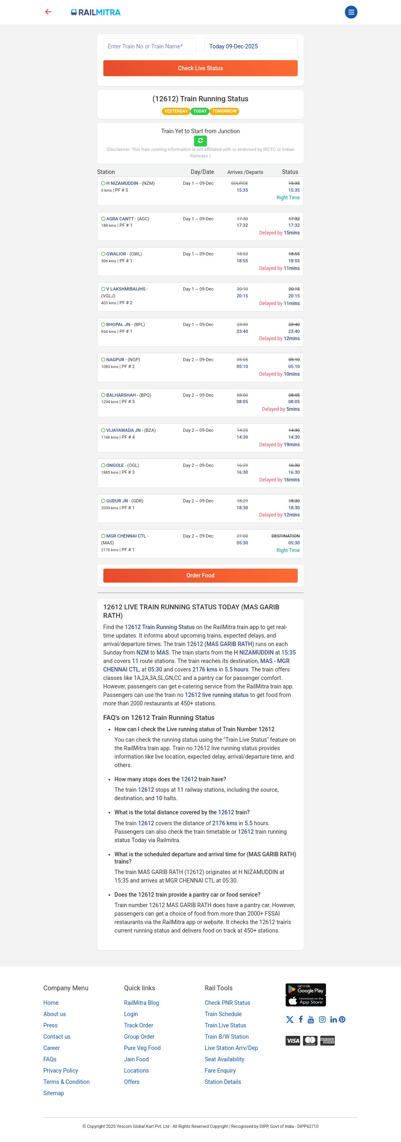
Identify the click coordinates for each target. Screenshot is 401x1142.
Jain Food (136, 1059)
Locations (136, 1070)
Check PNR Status (228, 1003)
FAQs (50, 1059)
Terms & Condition (67, 1082)
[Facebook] (301, 1019)
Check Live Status (200, 68)
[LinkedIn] (333, 1019)
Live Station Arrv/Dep (231, 1048)
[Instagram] (322, 1019)
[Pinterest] (342, 1019)
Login (131, 1014)
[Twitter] (290, 1019)
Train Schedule (223, 1014)
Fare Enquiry (220, 1070)
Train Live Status (225, 1025)
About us (55, 1014)
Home (51, 1003)
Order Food (200, 575)
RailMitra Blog (141, 1003)
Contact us (57, 1036)
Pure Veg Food (142, 1048)
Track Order (138, 1025)
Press (51, 1025)
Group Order (139, 1036)
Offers (132, 1082)
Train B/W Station (227, 1036)
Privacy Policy (61, 1070)
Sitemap (54, 1093)
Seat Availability (224, 1059)
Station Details (223, 1082)
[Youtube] (311, 1019)
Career (52, 1048)
